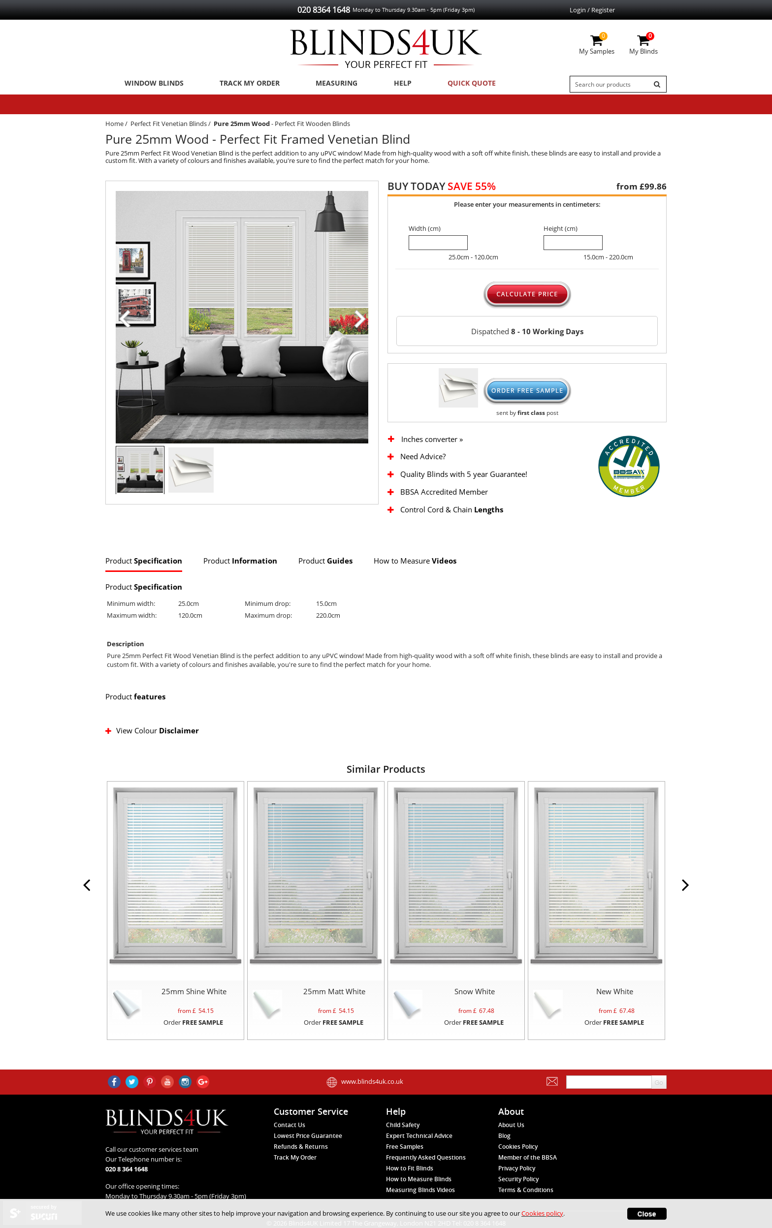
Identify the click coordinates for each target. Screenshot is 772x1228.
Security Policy (518, 1182)
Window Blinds (151, 84)
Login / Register (592, 9)
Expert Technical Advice (419, 1138)
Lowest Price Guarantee (308, 1138)
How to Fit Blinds (409, 1171)
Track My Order (244, 84)
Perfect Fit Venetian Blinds (168, 126)
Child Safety (402, 1128)
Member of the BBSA (527, 1160)
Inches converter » (432, 441)
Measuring (327, 84)
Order (193, 1024)
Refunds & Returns (301, 1149)
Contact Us (289, 1128)
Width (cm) (425, 230)
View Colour (152, 733)
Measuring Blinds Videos (420, 1193)
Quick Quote (451, 84)
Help (387, 84)
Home (114, 126)
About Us (511, 1128)
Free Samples (404, 1149)
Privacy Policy (516, 1171)
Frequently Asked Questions (426, 1160)
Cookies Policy (518, 1149)
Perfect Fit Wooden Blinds (312, 126)
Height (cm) (561, 230)
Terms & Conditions (525, 1193)
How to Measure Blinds (418, 1182)
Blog (504, 1138)
